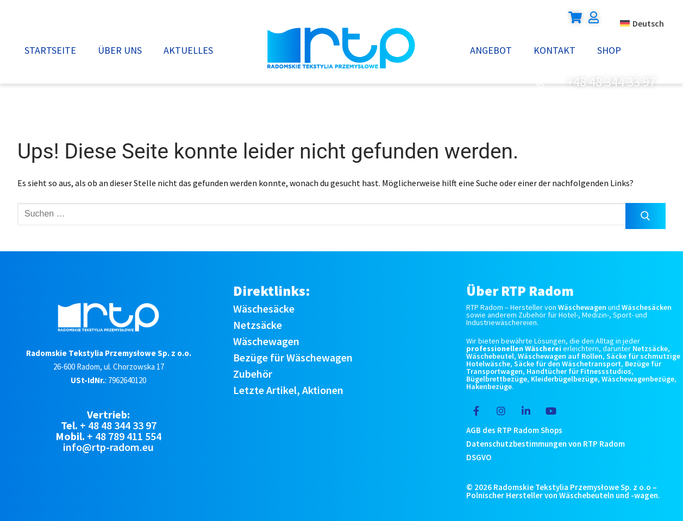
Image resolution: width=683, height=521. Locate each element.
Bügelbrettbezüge (496, 379)
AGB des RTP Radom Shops (514, 430)
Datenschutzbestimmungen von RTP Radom (545, 444)
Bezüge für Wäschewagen (293, 357)
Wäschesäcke (263, 308)
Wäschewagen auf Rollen (560, 356)
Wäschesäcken (647, 307)
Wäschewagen (266, 341)
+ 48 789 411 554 (124, 436)
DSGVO (478, 457)
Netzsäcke (257, 325)
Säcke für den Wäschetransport (567, 363)
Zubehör (252, 373)
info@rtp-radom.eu (108, 447)
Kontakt (554, 50)
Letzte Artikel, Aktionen (288, 390)
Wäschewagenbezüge (637, 379)
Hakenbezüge (489, 386)
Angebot (491, 50)
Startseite (50, 50)
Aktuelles (188, 50)
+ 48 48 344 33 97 (118, 425)
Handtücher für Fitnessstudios (579, 371)
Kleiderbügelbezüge (564, 379)
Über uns (120, 50)
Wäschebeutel (490, 356)
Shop (609, 50)
